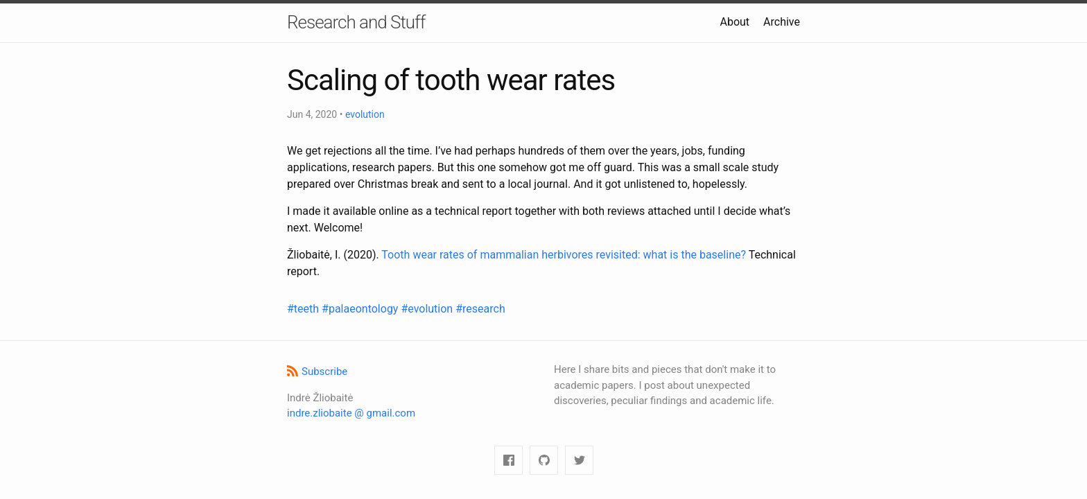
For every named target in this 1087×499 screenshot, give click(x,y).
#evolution (428, 308)
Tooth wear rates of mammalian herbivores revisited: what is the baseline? (563, 254)
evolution (365, 114)
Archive (781, 21)
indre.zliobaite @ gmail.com (351, 413)
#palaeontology (361, 308)
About (734, 21)
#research (480, 308)
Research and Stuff (356, 22)
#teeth (304, 308)
